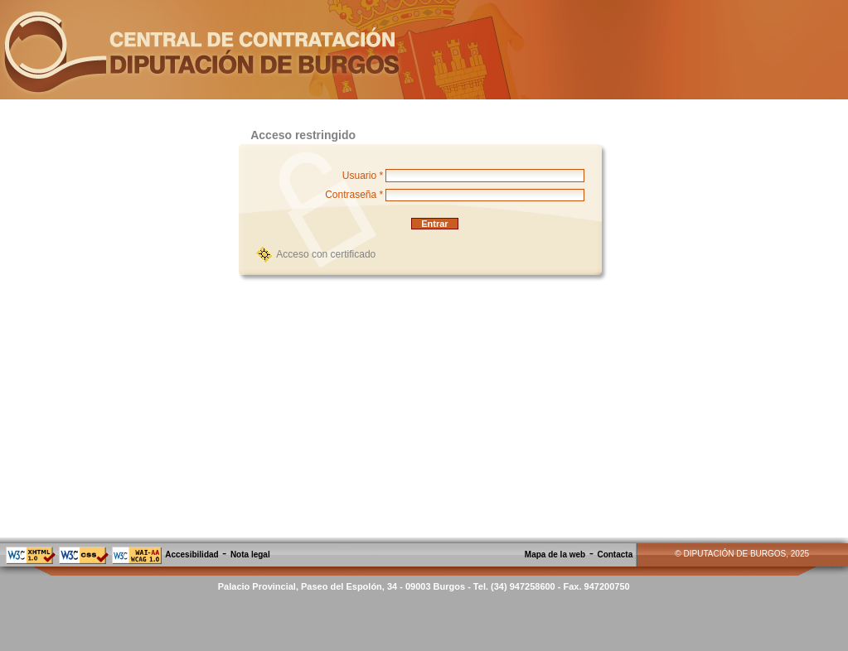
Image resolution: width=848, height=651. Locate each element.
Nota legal (250, 554)
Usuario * (362, 176)
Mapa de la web (555, 554)
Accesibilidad (191, 554)
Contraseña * (354, 195)
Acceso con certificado (326, 254)
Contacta (614, 554)
